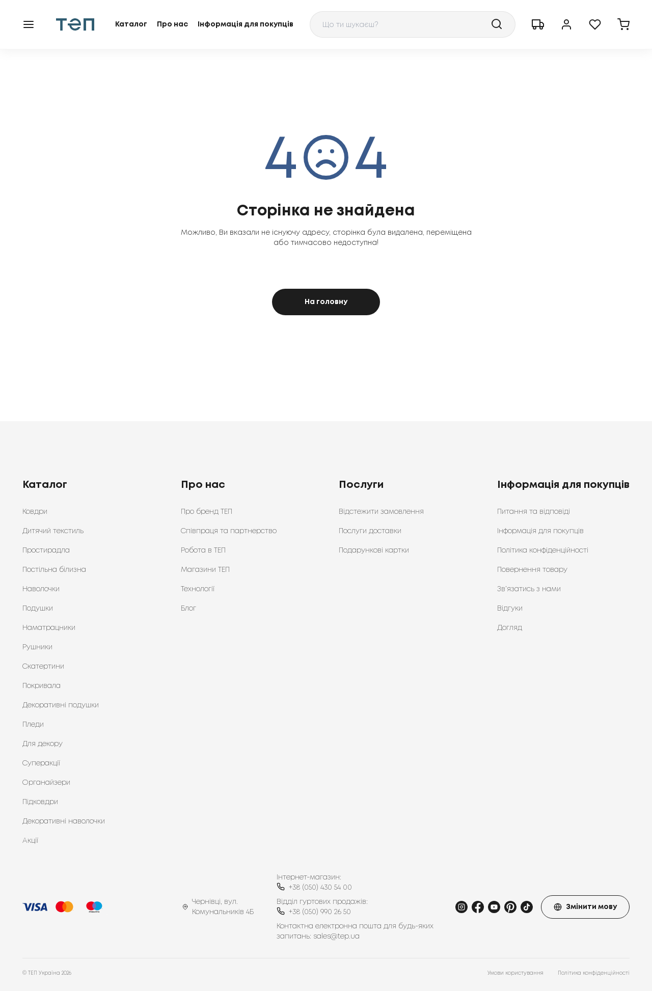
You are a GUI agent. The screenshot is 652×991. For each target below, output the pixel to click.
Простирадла (46, 550)
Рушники (37, 647)
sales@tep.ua (336, 936)
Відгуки (510, 608)
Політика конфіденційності (542, 550)
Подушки (37, 608)
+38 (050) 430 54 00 (320, 888)
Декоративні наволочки (63, 821)
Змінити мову (585, 907)
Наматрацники (48, 628)
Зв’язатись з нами (529, 589)
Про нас (172, 24)
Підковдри (40, 802)
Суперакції (41, 763)
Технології (197, 589)
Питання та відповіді (533, 512)
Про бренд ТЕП (206, 512)
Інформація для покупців (245, 24)
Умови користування (515, 973)
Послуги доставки (370, 531)
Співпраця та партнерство (229, 531)
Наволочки (41, 589)
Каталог (131, 24)
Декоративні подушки (60, 705)
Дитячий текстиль (53, 531)
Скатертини (43, 667)
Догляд (509, 628)
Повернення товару (532, 570)
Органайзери (46, 783)
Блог (188, 608)
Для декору (42, 744)
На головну (326, 302)
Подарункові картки (374, 550)
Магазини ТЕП (205, 570)
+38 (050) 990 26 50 (320, 912)
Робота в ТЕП (203, 550)
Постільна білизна (54, 570)
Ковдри (34, 512)
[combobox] (412, 24)
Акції (30, 841)
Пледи (33, 725)
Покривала (41, 686)
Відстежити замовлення (381, 512)
